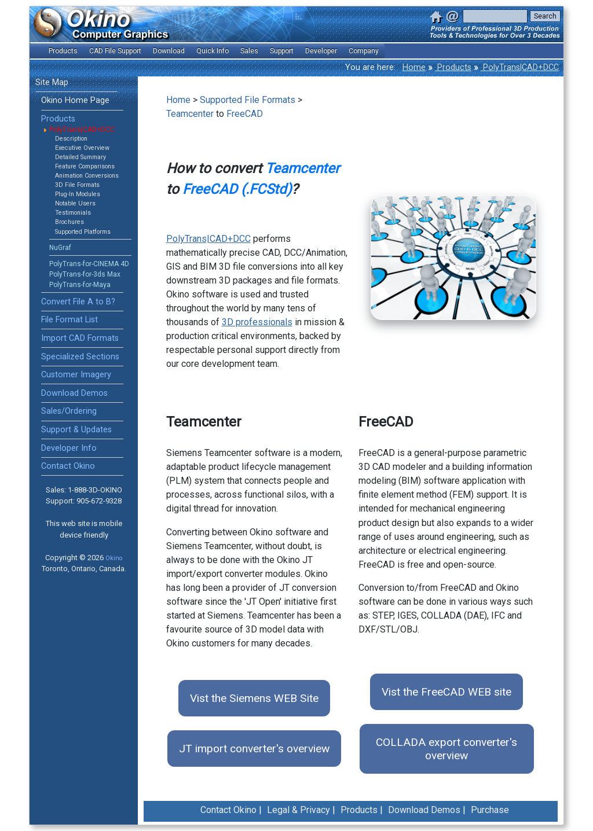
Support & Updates (76, 430)
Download (169, 51)
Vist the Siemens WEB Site (254, 698)
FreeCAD (244, 113)
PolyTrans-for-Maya (80, 285)
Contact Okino (68, 466)
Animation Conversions (87, 175)
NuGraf (60, 248)
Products (453, 67)
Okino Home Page (75, 100)
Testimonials (73, 212)
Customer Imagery (76, 375)
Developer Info (69, 448)
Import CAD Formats (80, 338)
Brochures (69, 222)
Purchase (490, 809)
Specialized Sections (80, 357)
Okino (113, 558)
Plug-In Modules (77, 194)
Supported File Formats (247, 99)
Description (71, 138)
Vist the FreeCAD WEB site (446, 691)
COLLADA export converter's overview (446, 749)
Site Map (51, 82)
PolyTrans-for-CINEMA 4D (89, 264)
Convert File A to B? (78, 302)
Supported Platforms (83, 232)
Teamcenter (190, 113)
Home (414, 67)
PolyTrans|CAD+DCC (520, 67)
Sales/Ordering (69, 411)
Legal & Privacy (298, 809)
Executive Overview (82, 148)
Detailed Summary (80, 157)
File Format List (69, 320)
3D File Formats (77, 185)
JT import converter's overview (254, 748)
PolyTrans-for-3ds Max (84, 274)
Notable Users (75, 203)
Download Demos (74, 393)
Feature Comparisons (85, 166)
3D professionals (257, 322)
